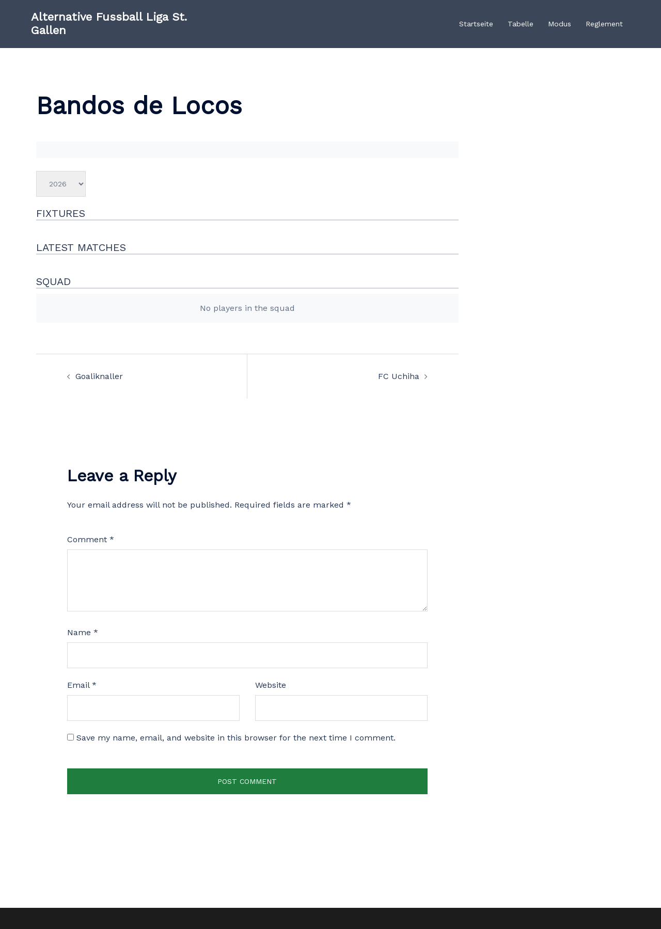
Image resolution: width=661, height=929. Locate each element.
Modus (559, 24)
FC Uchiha (398, 376)
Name (82, 632)
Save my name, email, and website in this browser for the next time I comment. (236, 738)
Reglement (604, 24)
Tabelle (520, 24)
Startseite (476, 24)
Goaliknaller (99, 376)
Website (270, 685)
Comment (90, 539)
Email (82, 685)
